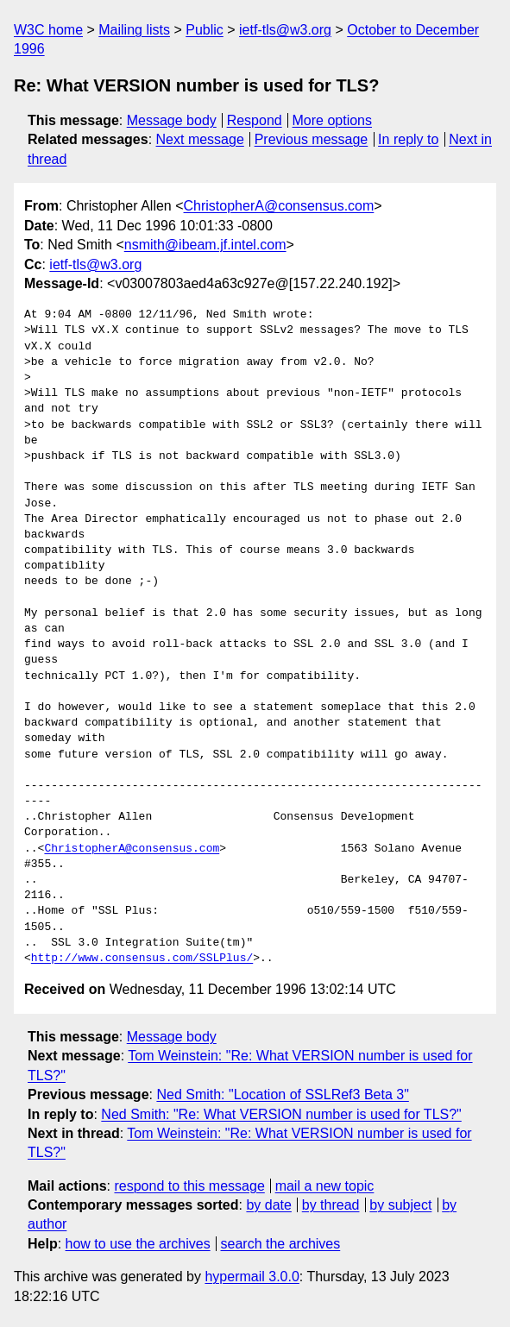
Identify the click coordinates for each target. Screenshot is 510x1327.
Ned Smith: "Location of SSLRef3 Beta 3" (282, 1094)
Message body (172, 120)
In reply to (408, 139)
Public (205, 29)
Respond (254, 120)
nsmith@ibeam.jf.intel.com (205, 244)
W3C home (48, 29)
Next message (200, 139)
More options (333, 120)
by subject (400, 1205)
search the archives (281, 1243)
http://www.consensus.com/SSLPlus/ (142, 958)
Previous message (311, 139)
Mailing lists (134, 29)
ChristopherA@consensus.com (279, 205)
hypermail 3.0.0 (252, 1276)
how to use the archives (138, 1243)
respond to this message (189, 1186)
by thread (331, 1205)
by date (268, 1205)
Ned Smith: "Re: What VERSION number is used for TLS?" (281, 1114)
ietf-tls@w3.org (285, 29)
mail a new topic (325, 1186)
